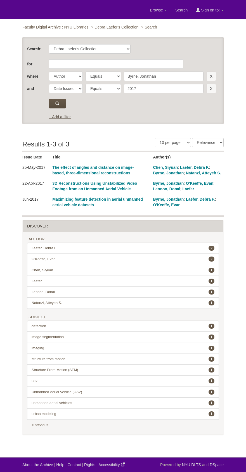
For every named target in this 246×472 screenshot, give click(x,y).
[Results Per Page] (173, 142)
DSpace (217, 464)
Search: (34, 49)
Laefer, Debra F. (194, 167)
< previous (40, 425)
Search (181, 10)
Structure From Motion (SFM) (123, 370)
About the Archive (37, 464)
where (32, 76)
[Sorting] (208, 142)
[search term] (164, 76)
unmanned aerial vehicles (123, 402)
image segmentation (123, 337)
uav (123, 380)
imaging (123, 348)
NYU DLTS (191, 464)
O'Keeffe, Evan (199, 183)
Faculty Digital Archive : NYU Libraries (55, 27)
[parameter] (66, 76)
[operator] (103, 76)
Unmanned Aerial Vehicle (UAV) (123, 392)
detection (123, 326)
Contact (74, 464)
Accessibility (111, 464)
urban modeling (123, 413)
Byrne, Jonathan (168, 173)
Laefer (188, 189)
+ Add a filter (60, 117)
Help (60, 464)
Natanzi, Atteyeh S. (203, 173)
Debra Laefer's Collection (117, 27)
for (29, 64)
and (30, 88)
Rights (89, 464)
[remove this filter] (211, 76)
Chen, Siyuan (165, 167)
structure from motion (123, 359)
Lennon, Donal (166, 189)
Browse (158, 10)
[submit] (57, 103)
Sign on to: (210, 10)
